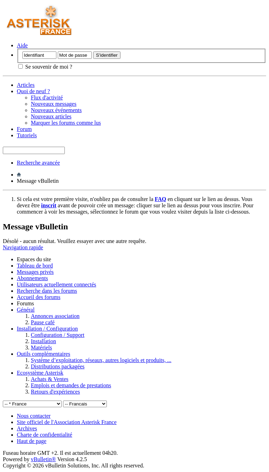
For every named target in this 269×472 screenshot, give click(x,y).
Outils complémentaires (43, 354)
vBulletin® (43, 459)
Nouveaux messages (53, 104)
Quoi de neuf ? (33, 91)
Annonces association (55, 316)
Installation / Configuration (47, 329)
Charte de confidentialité (44, 435)
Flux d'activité (47, 97)
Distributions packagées (57, 366)
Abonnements (32, 278)
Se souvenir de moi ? (45, 67)
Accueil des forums (38, 297)
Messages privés (35, 272)
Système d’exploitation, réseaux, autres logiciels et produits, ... (101, 360)
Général (26, 310)
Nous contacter (33, 416)
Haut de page (31, 441)
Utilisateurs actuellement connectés (56, 284)
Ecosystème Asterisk (40, 373)
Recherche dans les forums (47, 291)
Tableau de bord (35, 266)
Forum (24, 129)
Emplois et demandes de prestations (71, 385)
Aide (22, 45)
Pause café (43, 322)
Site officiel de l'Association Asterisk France (67, 422)
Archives (27, 428)
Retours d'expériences (55, 392)
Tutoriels (27, 135)
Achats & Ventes (49, 379)
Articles (26, 85)
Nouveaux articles (51, 116)
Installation (43, 341)
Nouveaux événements (56, 110)
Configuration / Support (57, 335)
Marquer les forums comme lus (66, 123)
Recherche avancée (38, 163)
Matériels (41, 347)
